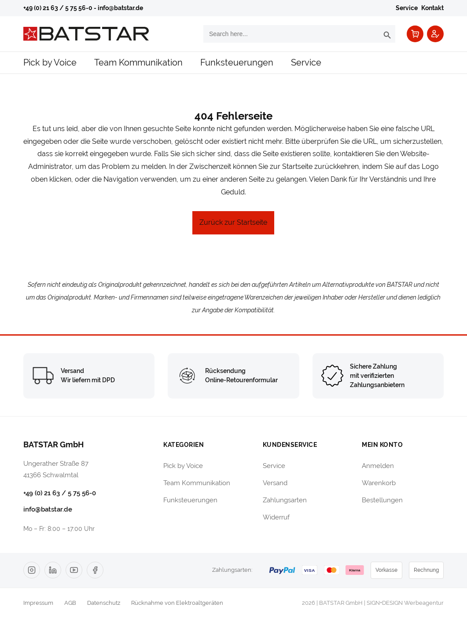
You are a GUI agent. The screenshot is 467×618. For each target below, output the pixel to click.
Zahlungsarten (285, 500)
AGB (70, 603)
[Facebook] (95, 570)
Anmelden (378, 465)
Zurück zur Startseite (233, 222)
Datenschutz (103, 603)
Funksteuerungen (236, 62)
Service (407, 7)
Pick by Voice (50, 62)
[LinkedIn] (52, 570)
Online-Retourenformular (241, 380)
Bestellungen (382, 500)
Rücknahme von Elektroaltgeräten (177, 603)
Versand (275, 482)
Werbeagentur (424, 603)
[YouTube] (74, 570)
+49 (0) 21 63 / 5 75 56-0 (57, 7)
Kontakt (432, 7)
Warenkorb (379, 482)
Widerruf (276, 517)
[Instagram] (31, 570)
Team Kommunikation (138, 62)
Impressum (38, 603)
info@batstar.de (120, 7)
